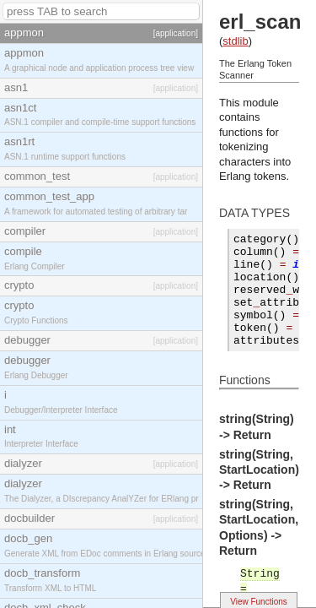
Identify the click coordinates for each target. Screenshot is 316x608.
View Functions (258, 601)
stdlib (235, 41)
